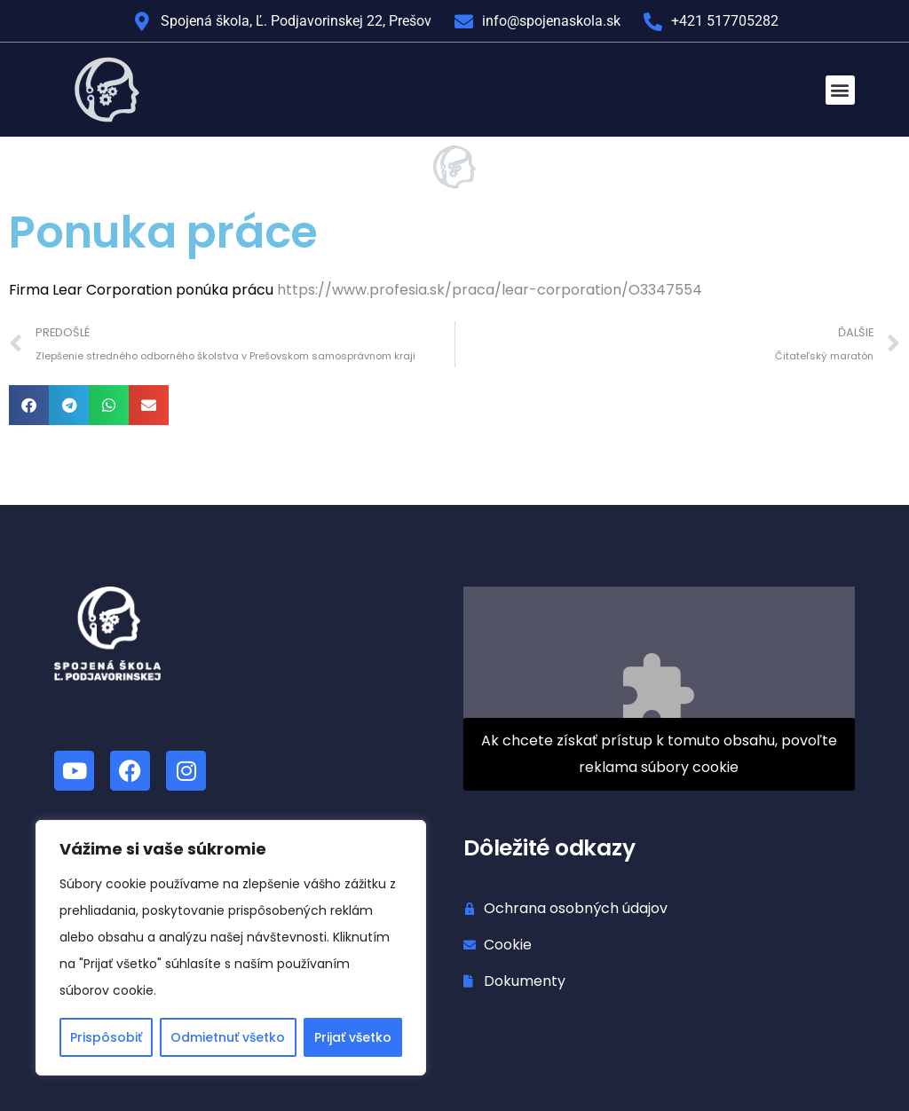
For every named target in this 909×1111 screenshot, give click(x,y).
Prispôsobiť (106, 1037)
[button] (840, 90)
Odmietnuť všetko (227, 1037)
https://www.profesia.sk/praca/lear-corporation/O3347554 (489, 290)
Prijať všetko (352, 1037)
